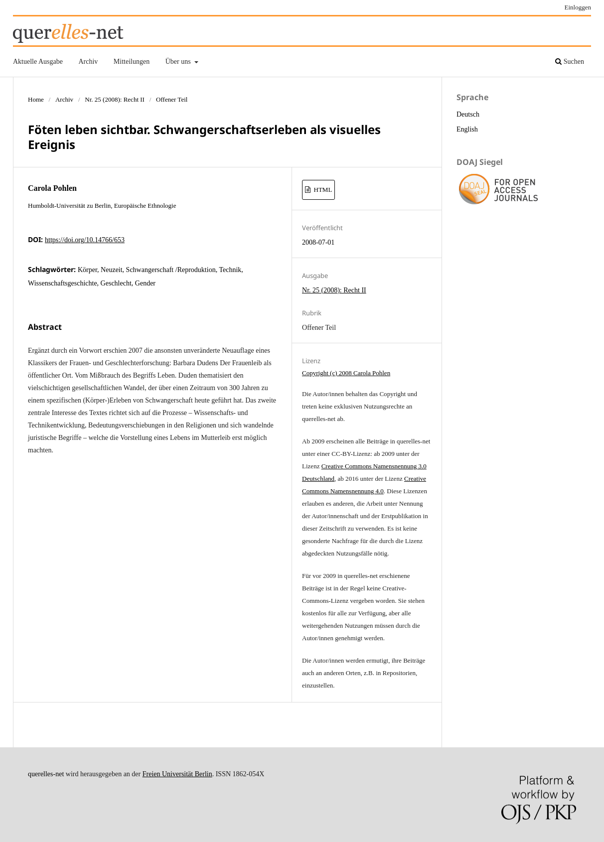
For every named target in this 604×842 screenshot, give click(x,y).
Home (36, 99)
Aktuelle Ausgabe (38, 61)
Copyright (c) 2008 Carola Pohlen (346, 373)
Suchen (569, 61)
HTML (322, 189)
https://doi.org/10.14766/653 (85, 240)
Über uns (178, 61)
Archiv (88, 61)
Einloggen (578, 7)
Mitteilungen (132, 61)
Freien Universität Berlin (177, 774)
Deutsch (467, 114)
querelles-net (46, 774)
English (467, 129)
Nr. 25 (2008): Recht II (115, 99)
